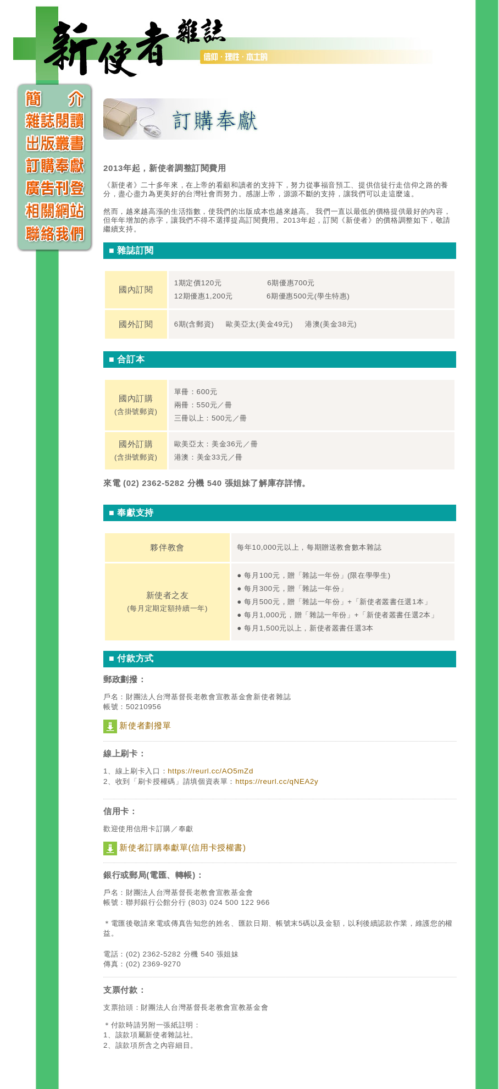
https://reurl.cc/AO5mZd (210, 771)
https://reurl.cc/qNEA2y (276, 781)
